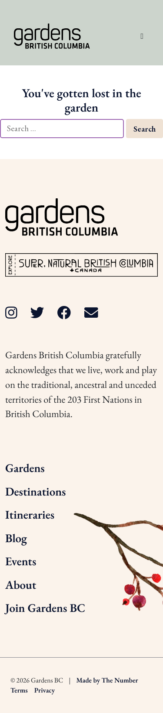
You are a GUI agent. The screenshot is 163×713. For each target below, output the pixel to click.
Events (20, 561)
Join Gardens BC (45, 608)
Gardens (25, 468)
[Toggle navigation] (142, 36)
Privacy (44, 690)
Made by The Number (107, 680)
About (20, 585)
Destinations (35, 491)
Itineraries (29, 515)
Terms (19, 690)
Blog (16, 538)
